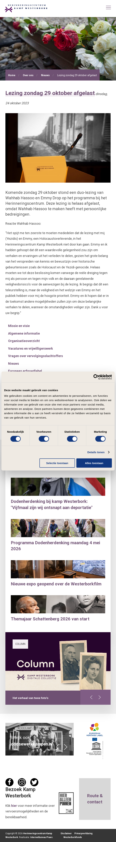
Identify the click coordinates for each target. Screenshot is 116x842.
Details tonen (95, 452)
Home (11, 75)
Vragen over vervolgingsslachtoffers (35, 356)
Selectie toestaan (57, 463)
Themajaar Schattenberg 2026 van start (50, 618)
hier (14, 806)
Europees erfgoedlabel (25, 371)
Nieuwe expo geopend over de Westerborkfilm (56, 583)
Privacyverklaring (83, 833)
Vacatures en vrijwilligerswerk (30, 348)
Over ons (28, 75)
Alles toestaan (94, 463)
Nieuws (45, 75)
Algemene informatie (24, 333)
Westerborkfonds (72, 837)
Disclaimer (66, 833)
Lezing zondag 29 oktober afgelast (50, 93)
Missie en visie (19, 326)
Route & (95, 795)
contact (94, 801)
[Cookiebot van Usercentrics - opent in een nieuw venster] (96, 377)
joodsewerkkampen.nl (31, 744)
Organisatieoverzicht (24, 341)
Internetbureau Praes (41, 837)
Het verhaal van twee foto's (30, 698)
